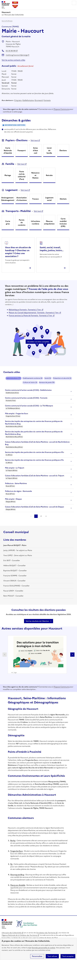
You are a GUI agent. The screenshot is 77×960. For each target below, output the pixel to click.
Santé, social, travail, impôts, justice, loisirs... (51, 249)
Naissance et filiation (35, 175)
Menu (74, 3)
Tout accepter (68, 956)
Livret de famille (49, 150)
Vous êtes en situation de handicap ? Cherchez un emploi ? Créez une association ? (18, 252)
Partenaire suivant (72, 654)
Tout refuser (52, 956)
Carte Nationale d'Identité (8, 150)
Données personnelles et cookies (43, 948)
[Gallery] (38, 654)
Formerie (47, 100)
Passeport (22, 150)
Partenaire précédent (5, 654)
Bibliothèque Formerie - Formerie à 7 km (25, 309)
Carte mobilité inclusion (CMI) (63, 222)
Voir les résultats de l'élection (37, 621)
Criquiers (18, 100)
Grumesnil (39, 100)
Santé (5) (48, 378)
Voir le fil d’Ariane (7, 21)
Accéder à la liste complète (38, 341)
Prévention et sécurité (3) (62, 378)
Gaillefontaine (28, 100)
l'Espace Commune (61, 109)
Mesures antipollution (49, 222)
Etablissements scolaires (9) (32, 378)
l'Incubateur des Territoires (45, 933)
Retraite (49, 175)
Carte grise (7, 222)
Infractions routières (35, 222)
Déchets (63, 199)
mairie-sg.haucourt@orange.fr (17, 55)
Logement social (49, 198)
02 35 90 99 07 (12, 50)
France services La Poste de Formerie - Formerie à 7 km (30, 315)
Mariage (8, 175)
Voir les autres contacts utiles (13, 60)
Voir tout (34, 140)
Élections (63, 150)
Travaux (35, 199)
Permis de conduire (21, 222)
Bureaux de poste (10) (46, 382)
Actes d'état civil (35, 150)
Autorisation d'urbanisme (21, 198)
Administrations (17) (13, 378)
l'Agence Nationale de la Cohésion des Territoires (19, 935)
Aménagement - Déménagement (7, 198)
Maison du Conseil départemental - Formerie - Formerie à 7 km (34, 312)
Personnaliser (37, 956)
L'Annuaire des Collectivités (11, 933)
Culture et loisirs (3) (30, 382)
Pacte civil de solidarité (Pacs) (21, 175)
